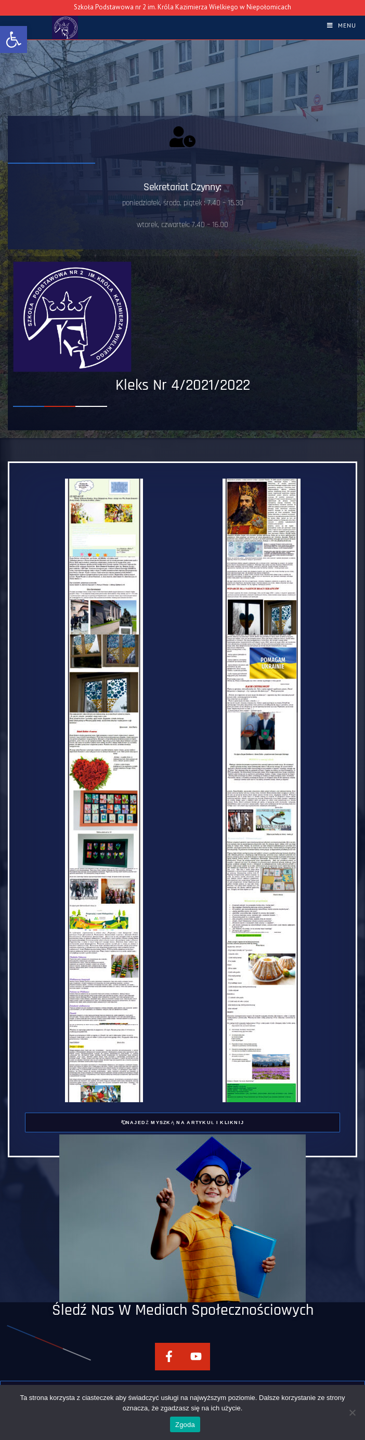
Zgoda (185, 1425)
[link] (13, 39)
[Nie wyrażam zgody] (352, 1412)
